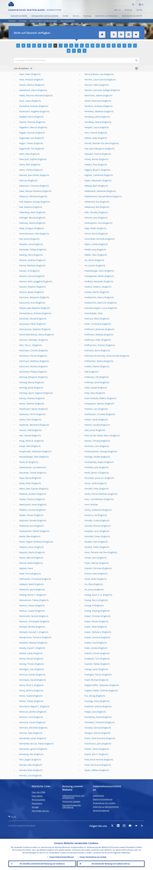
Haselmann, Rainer (28, 408)
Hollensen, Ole (91, 377)
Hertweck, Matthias (94, 111)
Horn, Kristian (91, 504)
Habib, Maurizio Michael (31, 95)
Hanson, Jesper (26, 292)
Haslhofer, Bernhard (29, 424)
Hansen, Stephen (27, 286)
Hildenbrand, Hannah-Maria (98, 196)
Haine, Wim (24, 164)
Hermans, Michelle (28, 727)
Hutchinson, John (92, 743)
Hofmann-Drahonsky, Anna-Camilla (101, 355)
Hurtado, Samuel (92, 727)
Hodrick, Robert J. (92, 286)
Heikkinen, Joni (26, 525)
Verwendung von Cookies (104, 803)
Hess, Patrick (90, 132)
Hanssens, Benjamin (29, 297)
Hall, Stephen (25, 207)
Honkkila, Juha (91, 467)
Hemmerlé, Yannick (28, 616)
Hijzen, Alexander (92, 180)
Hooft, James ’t (91, 472)
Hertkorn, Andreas (93, 106)
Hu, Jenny (89, 589)
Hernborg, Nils (26, 754)
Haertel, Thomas (27, 122)
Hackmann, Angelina (29, 111)
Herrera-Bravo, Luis (93, 74)
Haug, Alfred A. (26, 440)
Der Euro (76, 16)
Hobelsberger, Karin (94, 270)
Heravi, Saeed (26, 695)
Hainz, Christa (26, 169)
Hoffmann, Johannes (94, 329)
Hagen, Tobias (26, 143)
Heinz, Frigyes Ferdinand (31, 541)
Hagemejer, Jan (26, 138)
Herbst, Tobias (26, 701)
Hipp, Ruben (90, 228)
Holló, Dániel (90, 387)
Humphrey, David (93, 717)
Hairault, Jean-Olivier (29, 175)
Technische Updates (71, 801)
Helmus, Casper (27, 610)
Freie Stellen (37, 796)
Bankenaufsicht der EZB (132, 16)
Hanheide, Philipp (27, 249)
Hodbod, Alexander (93, 281)
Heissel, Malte (26, 563)
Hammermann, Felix (29, 233)
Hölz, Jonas (89, 430)
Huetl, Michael (91, 679)
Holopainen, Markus (94, 403)
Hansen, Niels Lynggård (30, 281)
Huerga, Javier (91, 669)
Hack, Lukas (25, 100)
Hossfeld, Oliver (92, 536)
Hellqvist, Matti (26, 584)
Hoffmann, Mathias (93, 334)
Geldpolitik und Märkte (19, 16)
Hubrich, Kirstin (92, 653)
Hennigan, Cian (26, 669)
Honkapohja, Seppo (94, 462)
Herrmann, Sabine (93, 95)
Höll (86, 371)
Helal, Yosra (25, 573)
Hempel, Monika (27, 626)
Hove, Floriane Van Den (95, 552)
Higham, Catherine (93, 175)
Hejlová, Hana (26, 568)
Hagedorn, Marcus (28, 127)
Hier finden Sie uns (40, 811)
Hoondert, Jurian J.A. (94, 478)
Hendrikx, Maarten (28, 642)
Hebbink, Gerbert (27, 493)
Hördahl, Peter (91, 488)
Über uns (117, 10)
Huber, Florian (91, 621)
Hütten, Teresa (91, 748)
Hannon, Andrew (27, 260)
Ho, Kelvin (89, 260)
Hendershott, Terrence (30, 637)
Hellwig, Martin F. (27, 594)
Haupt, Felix (25, 446)
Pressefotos (37, 803)
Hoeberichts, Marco (94, 297)
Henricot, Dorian (27, 674)
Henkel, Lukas (26, 653)
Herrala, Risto (25, 770)
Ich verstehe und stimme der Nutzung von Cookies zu (42, 864)
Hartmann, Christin (28, 350)
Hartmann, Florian (28, 355)
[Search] (120, 4)
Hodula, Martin (91, 292)
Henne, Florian (26, 658)
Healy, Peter (25, 483)
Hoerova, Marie (92, 318)
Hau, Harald (25, 435)
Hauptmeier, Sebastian (30, 451)
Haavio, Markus (26, 84)
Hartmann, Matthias (29, 361)
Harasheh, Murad (27, 318)
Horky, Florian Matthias (95, 493)
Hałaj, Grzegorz (26, 228)
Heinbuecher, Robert (29, 531)
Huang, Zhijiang (92, 610)
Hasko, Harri (25, 419)
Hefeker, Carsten (27, 509)
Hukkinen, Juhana (93, 706)
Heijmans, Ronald (27, 520)
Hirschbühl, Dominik (94, 238)
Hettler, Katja (90, 138)
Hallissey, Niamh (27, 223)
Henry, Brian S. (26, 685)
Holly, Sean (89, 393)
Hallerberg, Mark (27, 212)
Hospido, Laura (91, 531)
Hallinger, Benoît (27, 217)
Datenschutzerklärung (102, 799)
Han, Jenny (24, 238)
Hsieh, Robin (90, 578)
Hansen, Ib (24, 270)
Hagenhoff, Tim (26, 148)
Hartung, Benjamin (28, 377)
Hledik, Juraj (90, 249)
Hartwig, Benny (26, 382)
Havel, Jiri (23, 462)
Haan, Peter (25, 74)
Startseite (12, 21)
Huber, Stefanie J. (92, 632)
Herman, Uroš (26, 717)
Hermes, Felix (25, 733)
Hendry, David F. (27, 648)
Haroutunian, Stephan (30, 329)
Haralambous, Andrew (30, 313)
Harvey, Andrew (27, 398)
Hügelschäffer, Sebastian (96, 685)
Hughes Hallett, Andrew (96, 690)
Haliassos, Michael (28, 196)
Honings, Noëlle (92, 456)
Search (133, 4)
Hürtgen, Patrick (92, 733)
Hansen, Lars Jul (27, 276)
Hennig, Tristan (26, 663)
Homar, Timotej (92, 440)
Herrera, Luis (25, 775)
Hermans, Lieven (27, 722)
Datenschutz (98, 795)
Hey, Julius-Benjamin (94, 148)
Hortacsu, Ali (90, 515)
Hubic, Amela (91, 648)
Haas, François (26, 79)
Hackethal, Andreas (28, 106)
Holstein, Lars (91, 408)
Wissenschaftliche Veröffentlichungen (43, 21)
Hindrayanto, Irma (93, 223)
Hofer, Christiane (92, 323)
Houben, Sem (91, 541)
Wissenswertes (38, 799)
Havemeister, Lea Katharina (32, 467)
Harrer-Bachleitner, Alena (31, 334)
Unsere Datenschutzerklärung (61, 857)
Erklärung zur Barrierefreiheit (106, 807)
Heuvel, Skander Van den (96, 143)
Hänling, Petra (26, 254)
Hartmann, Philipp (28, 371)
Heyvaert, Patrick (92, 153)
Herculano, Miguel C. (29, 706)
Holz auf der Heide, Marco (97, 435)
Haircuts (23, 180)
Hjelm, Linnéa (91, 244)
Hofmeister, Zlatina (93, 361)
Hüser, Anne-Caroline (94, 738)
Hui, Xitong (89, 695)
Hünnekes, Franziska (94, 722)
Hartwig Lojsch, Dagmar (31, 393)
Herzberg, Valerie (92, 122)
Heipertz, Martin (27, 552)
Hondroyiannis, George (95, 451)
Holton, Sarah (91, 419)
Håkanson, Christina (29, 185)
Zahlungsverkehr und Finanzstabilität (45, 16)
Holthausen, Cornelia (94, 414)
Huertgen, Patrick (93, 674)
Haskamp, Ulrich (27, 414)
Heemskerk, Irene (28, 504)
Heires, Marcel (26, 557)
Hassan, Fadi (25, 430)
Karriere (139, 10)
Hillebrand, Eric (91, 201)
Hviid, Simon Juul (92, 764)
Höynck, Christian (93, 568)
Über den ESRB (38, 792)
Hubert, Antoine (92, 637)
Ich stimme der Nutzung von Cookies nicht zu (111, 864)
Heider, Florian (26, 515)
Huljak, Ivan (90, 711)
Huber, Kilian (90, 626)
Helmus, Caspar (27, 605)
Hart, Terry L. (25, 345)
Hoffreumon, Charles (94, 345)
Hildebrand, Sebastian (95, 191)
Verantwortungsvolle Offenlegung (71, 806)
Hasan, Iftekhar (26, 403)
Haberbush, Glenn (28, 90)
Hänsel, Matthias (27, 265)
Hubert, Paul (90, 642)
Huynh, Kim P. (91, 754)
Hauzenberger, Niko (29, 456)
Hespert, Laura (91, 127)
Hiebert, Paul (90, 164)
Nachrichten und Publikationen (106, 16)
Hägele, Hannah (27, 132)
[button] (137, 4)
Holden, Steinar (92, 366)
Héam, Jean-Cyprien (28, 488)
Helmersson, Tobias (29, 600)
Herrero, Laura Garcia (95, 79)
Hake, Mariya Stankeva (30, 191)
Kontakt (35, 807)
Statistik (65, 16)
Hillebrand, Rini (91, 207)
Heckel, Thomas (27, 499)
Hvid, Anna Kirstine (93, 759)
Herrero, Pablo (91, 84)
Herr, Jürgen (25, 759)
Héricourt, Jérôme (28, 711)
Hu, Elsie (88, 584)
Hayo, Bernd (25, 478)
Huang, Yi (89, 605)
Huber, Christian (92, 616)
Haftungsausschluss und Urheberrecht (73, 796)
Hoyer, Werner (91, 563)
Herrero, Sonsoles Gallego (97, 90)
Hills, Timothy (91, 212)
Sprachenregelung (101, 810)
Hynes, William (91, 770)
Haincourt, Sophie (28, 159)
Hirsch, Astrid (91, 233)
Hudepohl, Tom (92, 658)
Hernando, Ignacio (28, 748)
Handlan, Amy (26, 244)
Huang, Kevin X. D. (93, 594)
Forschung (87, 16)
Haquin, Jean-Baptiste (29, 308)
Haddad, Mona (26, 116)
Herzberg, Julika (92, 116)
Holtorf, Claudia (92, 424)
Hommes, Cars (91, 446)
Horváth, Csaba (92, 520)
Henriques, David (27, 679)
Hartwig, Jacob (26, 387)
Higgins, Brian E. (92, 169)
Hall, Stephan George (29, 201)
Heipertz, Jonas (26, 547)
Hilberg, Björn (91, 185)
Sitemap (13, 817)
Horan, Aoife (90, 483)
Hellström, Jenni (27, 589)
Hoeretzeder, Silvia (93, 313)
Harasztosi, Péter (27, 323)
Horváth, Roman (92, 525)
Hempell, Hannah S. (28, 632)
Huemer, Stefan (92, 663)
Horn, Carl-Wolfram (94, 499)
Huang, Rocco (91, 600)
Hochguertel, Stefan (94, 276)
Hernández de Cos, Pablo (31, 743)
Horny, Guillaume (93, 509)
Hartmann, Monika (28, 366)
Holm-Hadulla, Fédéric (95, 398)
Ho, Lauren (89, 265)
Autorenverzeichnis (67, 21)
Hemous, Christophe (29, 621)
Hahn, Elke (24, 153)
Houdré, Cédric (91, 547)
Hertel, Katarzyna (92, 100)
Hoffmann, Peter (92, 339)
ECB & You (128, 10)
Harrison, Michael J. (28, 339)
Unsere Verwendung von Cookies (93, 857)
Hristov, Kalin (90, 573)
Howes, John (90, 557)
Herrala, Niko (25, 764)
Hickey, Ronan (91, 159)
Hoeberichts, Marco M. (95, 302)
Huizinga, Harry (92, 701)
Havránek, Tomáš (27, 472)
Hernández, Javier (27, 738)
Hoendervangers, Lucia (95, 308)
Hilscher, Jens (91, 217)
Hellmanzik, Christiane (30, 578)
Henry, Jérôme (26, 690)
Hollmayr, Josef (91, 382)
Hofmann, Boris (92, 350)
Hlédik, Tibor (90, 254)
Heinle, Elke (24, 536)
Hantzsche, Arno (27, 302)
